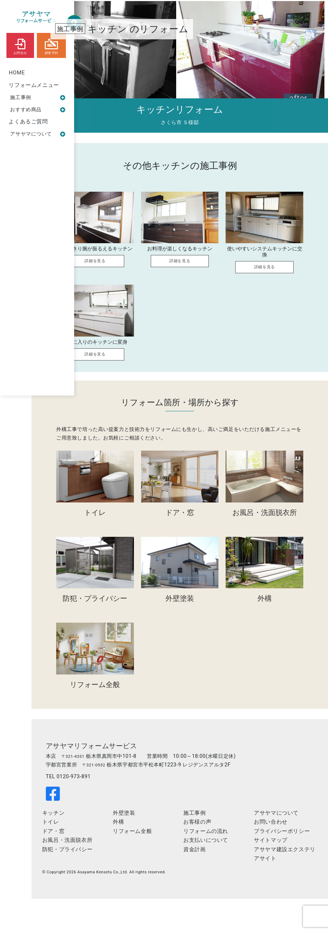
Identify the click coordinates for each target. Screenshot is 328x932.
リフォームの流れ (227, 860)
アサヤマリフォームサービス (143, 755)
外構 (153, 851)
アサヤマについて (38, 134)
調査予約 (51, 45)
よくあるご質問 (28, 122)
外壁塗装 (159, 842)
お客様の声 (219, 851)
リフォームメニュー (34, 85)
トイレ (100, 851)
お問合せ (20, 45)
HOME (17, 72)
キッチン (103, 842)
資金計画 (216, 878)
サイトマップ (278, 878)
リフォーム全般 (167, 860)
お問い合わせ (278, 851)
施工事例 (38, 97)
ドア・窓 (103, 860)
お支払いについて (227, 870)
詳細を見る (117, 267)
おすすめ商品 (38, 110)
